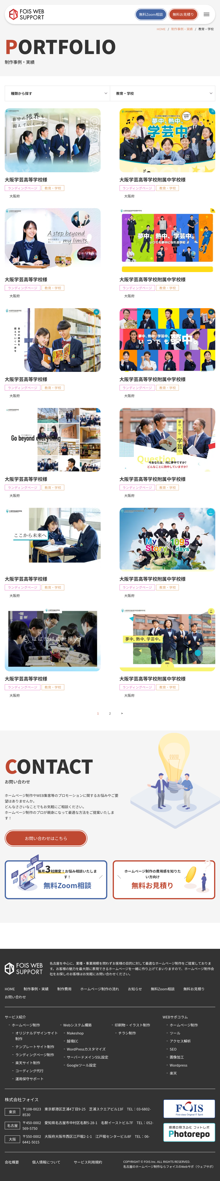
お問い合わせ (15, 996)
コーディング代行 (29, 1070)
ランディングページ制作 (34, 1054)
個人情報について (46, 1162)
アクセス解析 (180, 1040)
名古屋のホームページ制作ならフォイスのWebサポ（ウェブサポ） (169, 1166)
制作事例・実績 (182, 29)
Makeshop (75, 1032)
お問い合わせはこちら (46, 839)
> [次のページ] (122, 714)
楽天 (173, 1073)
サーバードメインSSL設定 (87, 1057)
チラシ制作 (127, 1032)
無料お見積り (183, 14)
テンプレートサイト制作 (34, 1046)
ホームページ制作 (184, 1024)
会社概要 (12, 1162)
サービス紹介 (15, 1016)
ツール (175, 1032)
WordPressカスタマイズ (86, 1049)
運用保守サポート (29, 1078)
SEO (173, 1049)
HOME (161, 29)
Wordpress (178, 1065)
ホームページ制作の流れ (99, 988)
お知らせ (135, 988)
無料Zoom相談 (151, 14)
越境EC (72, 1040)
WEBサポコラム (175, 1016)
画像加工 (177, 1057)
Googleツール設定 (81, 1065)
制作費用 (64, 988)
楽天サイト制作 (27, 1062)
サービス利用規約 (88, 1162)
